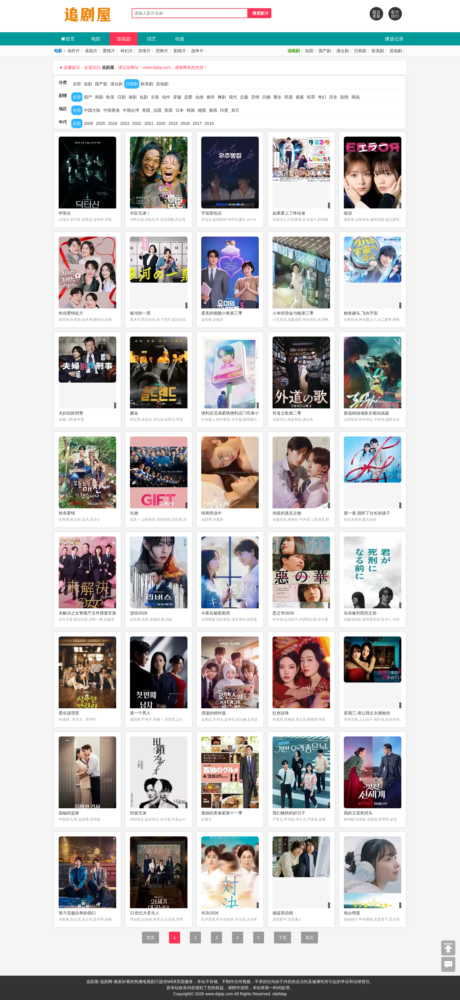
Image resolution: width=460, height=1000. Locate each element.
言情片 (144, 50)
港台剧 (342, 50)
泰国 (213, 110)
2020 (160, 123)
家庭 (300, 97)
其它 (235, 110)
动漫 (179, 38)
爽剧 (222, 97)
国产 (88, 97)
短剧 (309, 50)
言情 (255, 97)
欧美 (110, 97)
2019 (172, 123)
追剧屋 (108, 67)
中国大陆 (92, 110)
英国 (168, 110)
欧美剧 (378, 50)
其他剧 (396, 50)
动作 (166, 97)
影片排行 (395, 14)
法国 (157, 110)
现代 (233, 97)
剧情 (344, 97)
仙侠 (199, 97)
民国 (289, 97)
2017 (197, 123)
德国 (202, 110)
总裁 (244, 97)
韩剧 (99, 97)
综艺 (151, 38)
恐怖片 (162, 50)
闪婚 (266, 97)
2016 (209, 123)
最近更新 (376, 14)
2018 (185, 123)
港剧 (132, 97)
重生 (277, 97)
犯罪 (311, 97)
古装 (155, 97)
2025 (100, 123)
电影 (96, 38)
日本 (179, 110)
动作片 (73, 50)
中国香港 (111, 110)
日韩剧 (360, 50)
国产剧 (325, 50)
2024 (112, 123)
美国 (146, 110)
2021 (148, 123)
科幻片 (127, 50)
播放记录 (394, 38)
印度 (224, 110)
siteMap (279, 993)
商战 (355, 97)
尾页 (309, 937)
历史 (333, 97)
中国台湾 (131, 110)
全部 (77, 84)
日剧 (121, 97)
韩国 (191, 110)
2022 (136, 123)
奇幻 (322, 97)
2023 (124, 123)
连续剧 (124, 38)
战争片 (197, 50)
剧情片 (180, 50)
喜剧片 (91, 50)
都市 (211, 97)
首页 (68, 38)
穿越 (177, 97)
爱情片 (109, 50)
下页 (282, 937)
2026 (88, 123)
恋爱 (188, 97)
